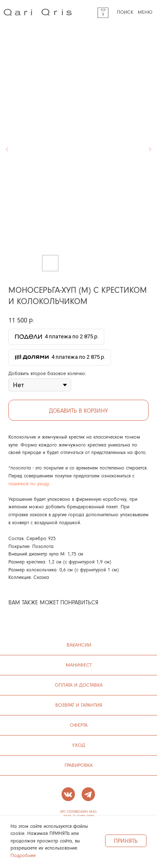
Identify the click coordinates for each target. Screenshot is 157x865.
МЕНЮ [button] (145, 12)
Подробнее (23, 855)
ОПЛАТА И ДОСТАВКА (79, 685)
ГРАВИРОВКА (78, 765)
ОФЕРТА (79, 725)
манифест (79, 665)
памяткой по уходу (28, 483)
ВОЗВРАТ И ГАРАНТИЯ (78, 705)
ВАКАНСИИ (79, 645)
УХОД (78, 745)
